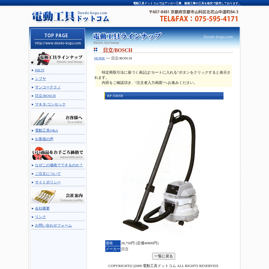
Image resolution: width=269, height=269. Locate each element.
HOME (99, 58)
